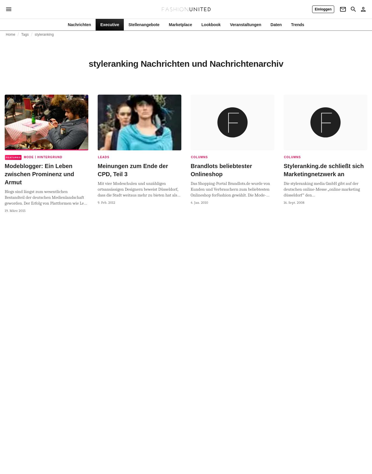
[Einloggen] (323, 9)
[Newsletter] (343, 9)
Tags (25, 35)
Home (10, 35)
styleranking (44, 35)
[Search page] (353, 9)
